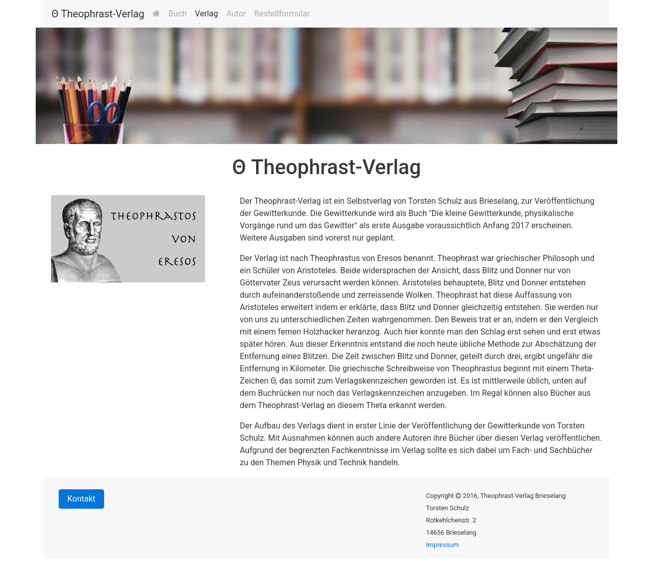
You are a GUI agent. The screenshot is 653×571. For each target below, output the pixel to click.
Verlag (206, 13)
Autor (236, 13)
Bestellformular (282, 13)
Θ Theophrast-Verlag (98, 14)
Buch (177, 13)
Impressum (442, 545)
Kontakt (81, 499)
